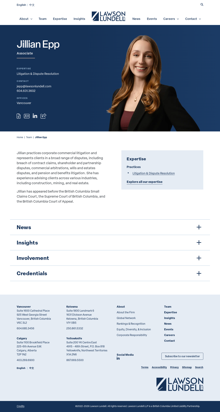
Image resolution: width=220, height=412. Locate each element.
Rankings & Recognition (131, 323)
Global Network (126, 318)
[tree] (110, 250)
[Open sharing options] (43, 116)
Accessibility (159, 367)
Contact (193, 19)
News (136, 19)
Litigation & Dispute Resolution (38, 73)
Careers (171, 19)
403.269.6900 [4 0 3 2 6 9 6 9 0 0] (25, 360)
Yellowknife (74, 338)
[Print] (19, 116)
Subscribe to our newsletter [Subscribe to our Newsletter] (182, 356)
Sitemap (187, 367)
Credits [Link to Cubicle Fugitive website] (20, 406)
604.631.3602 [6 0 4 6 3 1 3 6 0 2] (26, 91)
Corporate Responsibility (132, 335)
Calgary (22, 338)
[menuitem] (109, 15)
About (26, 19)
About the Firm (126, 312)
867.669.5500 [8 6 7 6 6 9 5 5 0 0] (75, 360)
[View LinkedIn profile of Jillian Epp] (35, 116)
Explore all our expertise (144, 182)
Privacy (174, 367)
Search (199, 367)
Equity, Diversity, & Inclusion (134, 329)
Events (152, 19)
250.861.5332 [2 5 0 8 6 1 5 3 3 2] (74, 328)
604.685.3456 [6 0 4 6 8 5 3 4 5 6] (25, 328)
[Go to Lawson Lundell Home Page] (179, 384)
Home (20, 137)
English (21, 5)
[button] (202, 4)
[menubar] (110, 15)
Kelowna (72, 306)
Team (42, 19)
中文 (32, 5)
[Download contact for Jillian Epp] (27, 116)
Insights (79, 19)
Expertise (60, 19)
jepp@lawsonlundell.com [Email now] (34, 86)
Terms (144, 367)
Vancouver (24, 306)
